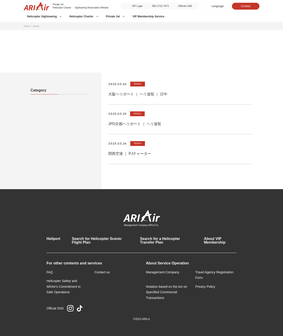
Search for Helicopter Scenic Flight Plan (97, 240)
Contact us (102, 272)
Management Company (162, 272)
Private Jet (113, 16)
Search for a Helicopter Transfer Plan (160, 240)
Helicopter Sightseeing (42, 16)
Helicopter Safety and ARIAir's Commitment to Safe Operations (63, 286)
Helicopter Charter (81, 16)
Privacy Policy (205, 286)
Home (27, 26)
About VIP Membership (214, 240)
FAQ (49, 272)
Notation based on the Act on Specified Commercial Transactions (166, 292)
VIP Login (137, 6)
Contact (245, 6)
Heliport (53, 239)
